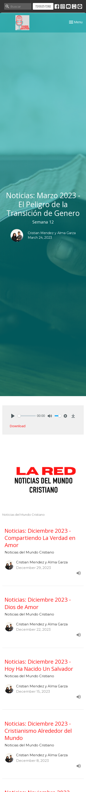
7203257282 (43, 6)
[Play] (13, 416)
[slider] (27, 416)
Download (17, 426)
